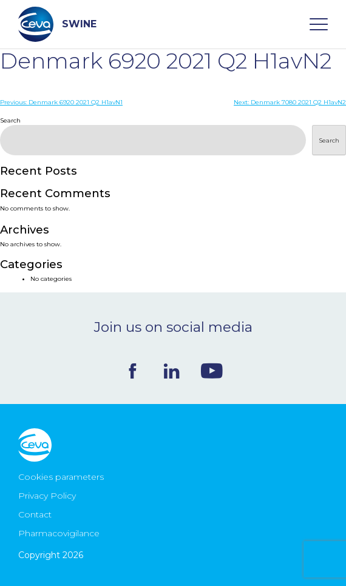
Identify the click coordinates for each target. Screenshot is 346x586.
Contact (35, 514)
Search (10, 120)
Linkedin (171, 371)
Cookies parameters (61, 476)
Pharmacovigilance (59, 533)
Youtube (212, 371)
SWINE (57, 24)
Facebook (132, 371)
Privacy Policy (47, 495)
